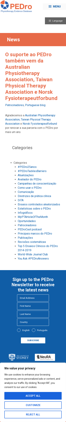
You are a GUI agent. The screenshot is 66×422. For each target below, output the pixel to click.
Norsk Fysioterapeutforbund (40, 123)
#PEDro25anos (27, 167)
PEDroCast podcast (30, 229)
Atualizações (26, 175)
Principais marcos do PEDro (35, 233)
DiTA (21, 200)
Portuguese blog (35, 105)
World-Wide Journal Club (33, 254)
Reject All (33, 414)
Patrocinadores (14, 105)
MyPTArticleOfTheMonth (33, 217)
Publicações (25, 237)
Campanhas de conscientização (37, 183)
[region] (33, 392)
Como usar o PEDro (30, 187)
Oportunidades (27, 221)
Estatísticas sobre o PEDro (34, 208)
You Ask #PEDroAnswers (33, 258)
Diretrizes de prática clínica (34, 196)
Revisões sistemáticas (32, 242)
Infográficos (25, 212)
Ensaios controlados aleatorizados (39, 204)
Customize (33, 405)
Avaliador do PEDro (29, 179)
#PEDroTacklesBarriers (32, 171)
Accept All (33, 395)
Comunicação (26, 192)
